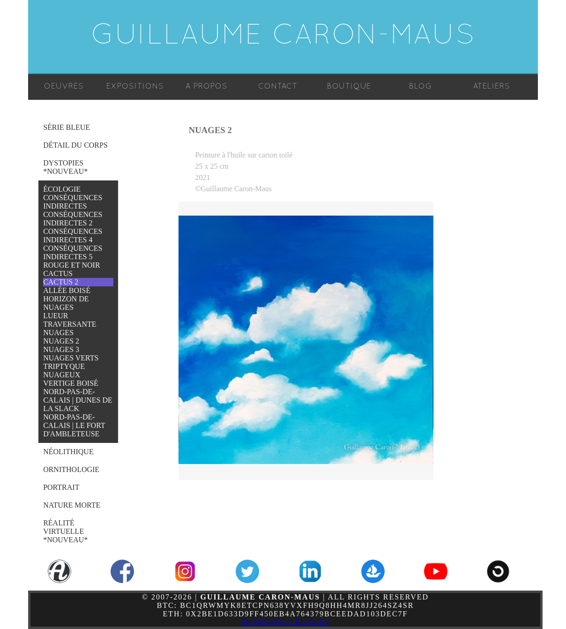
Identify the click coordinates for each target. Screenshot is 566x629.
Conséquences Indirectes (72, 202)
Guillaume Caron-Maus (283, 36)
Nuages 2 (61, 341)
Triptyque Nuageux (64, 370)
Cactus (58, 273)
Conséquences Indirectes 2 (72, 218)
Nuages (58, 333)
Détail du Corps (75, 145)
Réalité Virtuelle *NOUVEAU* (65, 531)
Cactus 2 (60, 282)
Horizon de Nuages (66, 303)
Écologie (62, 189)
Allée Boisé (66, 290)
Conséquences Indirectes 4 (72, 235)
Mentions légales (285, 622)
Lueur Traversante (70, 320)
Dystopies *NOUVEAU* (65, 167)
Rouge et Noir (71, 265)
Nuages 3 (61, 349)
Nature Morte (71, 505)
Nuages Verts (70, 358)
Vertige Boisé (70, 383)
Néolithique (68, 452)
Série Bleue (66, 127)
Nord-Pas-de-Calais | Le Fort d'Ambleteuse (74, 425)
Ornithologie (71, 469)
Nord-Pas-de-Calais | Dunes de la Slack (77, 400)
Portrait (61, 487)
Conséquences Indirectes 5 (72, 252)
